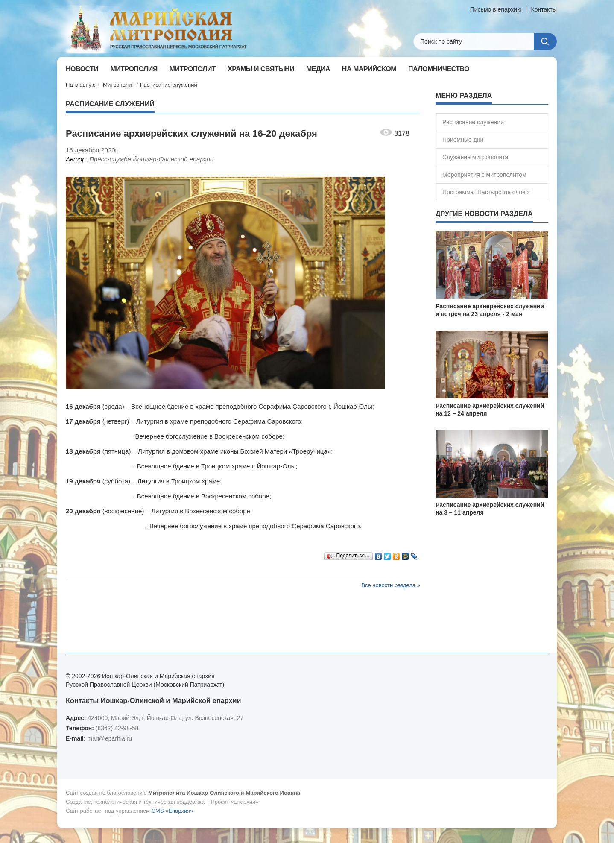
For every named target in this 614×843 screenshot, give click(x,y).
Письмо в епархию (496, 9)
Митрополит (118, 85)
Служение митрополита (475, 157)
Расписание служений (168, 85)
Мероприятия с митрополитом (484, 174)
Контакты (544, 9)
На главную (81, 85)
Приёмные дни (462, 139)
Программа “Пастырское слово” (486, 192)
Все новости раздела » (390, 585)
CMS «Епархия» (172, 811)
